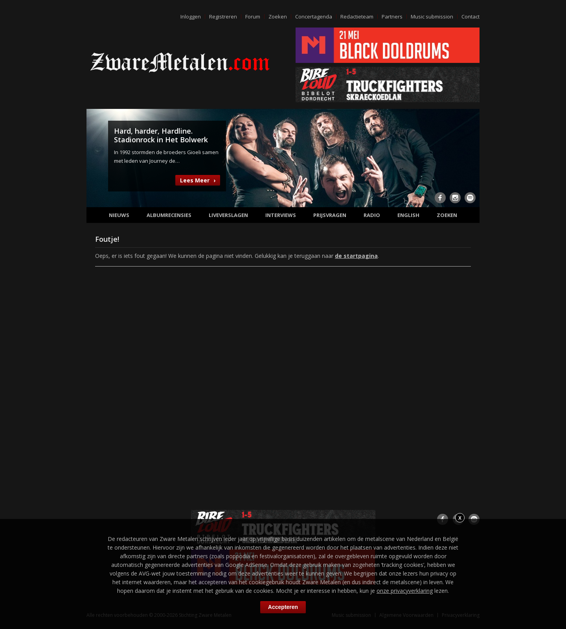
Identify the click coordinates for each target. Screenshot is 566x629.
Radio (372, 215)
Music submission (432, 16)
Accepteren (283, 607)
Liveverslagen (228, 215)
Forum (252, 16)
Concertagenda (313, 16)
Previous (97, 157)
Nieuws (119, 215)
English (408, 215)
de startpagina (356, 255)
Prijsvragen (329, 215)
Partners (392, 16)
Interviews (280, 215)
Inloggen (190, 16)
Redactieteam (356, 16)
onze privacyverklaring (405, 590)
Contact (470, 16)
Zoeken (277, 16)
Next (468, 157)
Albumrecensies (169, 215)
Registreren (223, 16)
